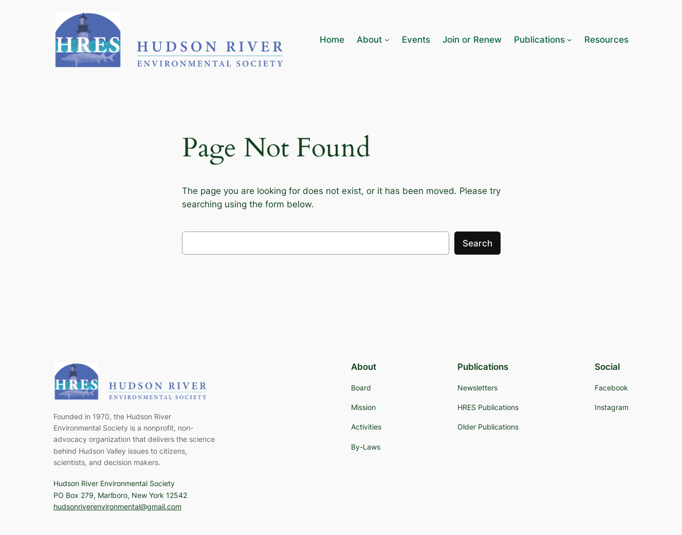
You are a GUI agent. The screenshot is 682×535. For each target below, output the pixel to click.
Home (332, 39)
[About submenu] (373, 39)
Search (477, 243)
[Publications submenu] (543, 39)
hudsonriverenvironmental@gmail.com (117, 506)
